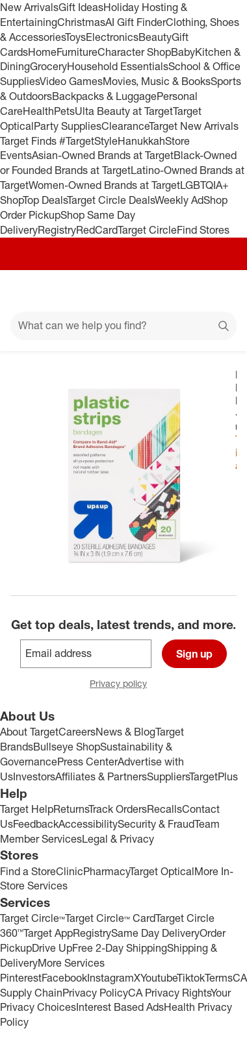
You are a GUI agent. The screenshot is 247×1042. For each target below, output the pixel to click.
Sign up (194, 653)
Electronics (112, 37)
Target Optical (161, 871)
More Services (71, 962)
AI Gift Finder (135, 22)
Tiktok (191, 977)
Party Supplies (67, 125)
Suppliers (168, 776)
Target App (48, 932)
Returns (70, 808)
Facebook (64, 977)
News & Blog (125, 731)
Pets (64, 111)
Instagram (110, 977)
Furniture (77, 51)
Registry (57, 229)
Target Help (26, 808)
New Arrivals (29, 7)
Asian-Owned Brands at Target (103, 155)
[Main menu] (27, 291)
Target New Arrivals (194, 125)
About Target (29, 731)
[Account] (186, 291)
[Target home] (123, 291)
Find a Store (28, 871)
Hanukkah (141, 140)
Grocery (48, 66)
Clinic (69, 871)
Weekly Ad (179, 199)
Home (42, 51)
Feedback (35, 823)
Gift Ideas (80, 7)
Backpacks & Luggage (104, 96)
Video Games (71, 81)
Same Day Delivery (155, 932)
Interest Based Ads (120, 1006)
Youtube (158, 977)
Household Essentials (117, 66)
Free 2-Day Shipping (119, 947)
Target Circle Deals (111, 199)
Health (38, 111)
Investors (34, 776)
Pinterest (21, 977)
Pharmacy (106, 871)
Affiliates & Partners (101, 776)
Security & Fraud (156, 823)
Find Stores (203, 229)
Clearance (125, 125)
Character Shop (134, 51)
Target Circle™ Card (110, 918)
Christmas (81, 22)
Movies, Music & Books (157, 81)
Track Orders (117, 808)
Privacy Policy (95, 992)
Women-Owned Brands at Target (104, 185)
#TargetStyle (88, 140)
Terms (219, 977)
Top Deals (45, 199)
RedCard (97, 229)
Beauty (155, 37)
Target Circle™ (32, 918)
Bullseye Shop (66, 746)
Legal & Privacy (118, 838)
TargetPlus (213, 776)
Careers (77, 731)
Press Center (87, 761)
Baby (183, 51)
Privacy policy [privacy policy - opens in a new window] (123, 684)
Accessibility (88, 823)
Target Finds (29, 140)
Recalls (164, 808)
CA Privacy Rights (169, 992)
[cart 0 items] (219, 291)
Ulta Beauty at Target (124, 111)
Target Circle (147, 229)
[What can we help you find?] (123, 326)
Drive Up (52, 947)
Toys (75, 37)
